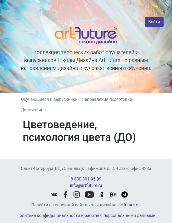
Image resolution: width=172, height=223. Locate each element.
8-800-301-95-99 (86, 179)
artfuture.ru (129, 204)
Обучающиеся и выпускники (49, 99)
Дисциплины (34, 109)
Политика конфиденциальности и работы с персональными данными (86, 215)
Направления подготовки (107, 99)
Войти (154, 21)
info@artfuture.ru (86, 185)
